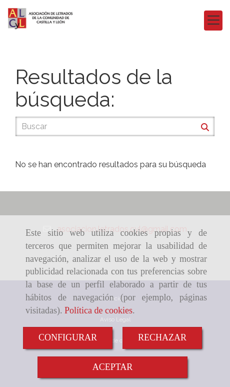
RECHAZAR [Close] (162, 337)
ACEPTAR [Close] (112, 367)
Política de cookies (98, 310)
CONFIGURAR (67, 337)
